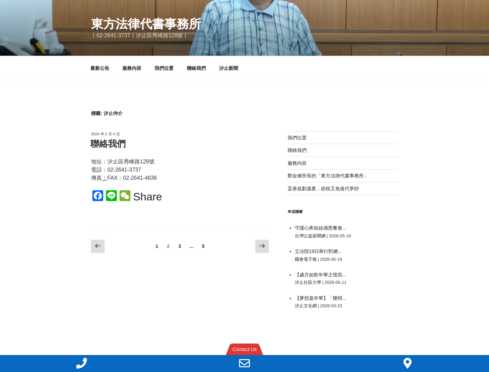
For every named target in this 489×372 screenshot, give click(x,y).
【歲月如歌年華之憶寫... (320, 274)
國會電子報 (306, 259)
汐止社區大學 (308, 282)
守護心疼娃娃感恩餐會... (320, 228)
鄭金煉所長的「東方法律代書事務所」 (328, 175)
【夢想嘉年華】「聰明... (320, 298)
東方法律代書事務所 (146, 24)
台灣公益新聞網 (310, 236)
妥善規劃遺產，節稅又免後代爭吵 (323, 188)
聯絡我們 (196, 68)
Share (147, 196)
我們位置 (164, 68)
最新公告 (99, 68)
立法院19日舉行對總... (318, 251)
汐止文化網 (306, 306)
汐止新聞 (228, 68)
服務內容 (131, 68)
